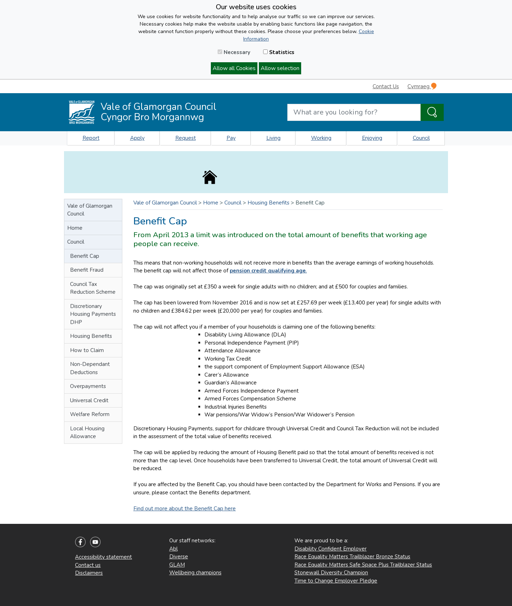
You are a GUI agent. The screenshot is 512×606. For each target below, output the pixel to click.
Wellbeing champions (195, 572)
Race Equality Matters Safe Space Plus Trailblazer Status (363, 564)
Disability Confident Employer (330, 548)
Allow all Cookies (234, 68)
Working (321, 138)
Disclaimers (89, 572)
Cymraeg (422, 86)
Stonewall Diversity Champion (331, 572)
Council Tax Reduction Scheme (93, 288)
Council (421, 138)
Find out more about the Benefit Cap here (184, 508)
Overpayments (88, 386)
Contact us (88, 565)
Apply (137, 138)
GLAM (177, 564)
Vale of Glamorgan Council (89, 210)
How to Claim (87, 350)
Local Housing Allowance (87, 432)
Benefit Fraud (86, 269)
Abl (173, 548)
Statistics (278, 52)
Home (74, 228)
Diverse (178, 556)
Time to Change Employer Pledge (335, 580)
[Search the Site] (432, 112)
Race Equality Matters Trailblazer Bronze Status (352, 556)
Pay (231, 138)
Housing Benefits (91, 336)
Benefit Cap (84, 256)
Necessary (234, 52)
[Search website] (354, 112)
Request (185, 138)
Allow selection (280, 68)
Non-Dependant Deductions (90, 368)
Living (273, 138)
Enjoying (372, 138)
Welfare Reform (90, 414)
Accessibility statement (103, 556)
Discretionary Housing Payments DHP (93, 314)
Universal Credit (89, 400)
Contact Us (386, 86)
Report (91, 138)
